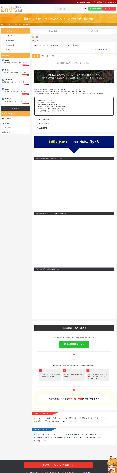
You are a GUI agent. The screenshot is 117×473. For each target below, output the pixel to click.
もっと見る (15, 108)
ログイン (109, 8)
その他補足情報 (42, 128)
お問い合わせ (6, 132)
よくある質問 (6, 127)
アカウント (44, 56)
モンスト (38, 418)
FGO (57, 421)
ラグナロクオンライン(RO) (62, 434)
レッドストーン (40, 441)
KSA (58, 75)
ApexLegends (57, 437)
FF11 (99, 437)
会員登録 (63, 89)
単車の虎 (72, 418)
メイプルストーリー (87, 437)
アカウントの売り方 (43, 119)
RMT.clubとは (6, 119)
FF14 (76, 434)
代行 (53, 56)
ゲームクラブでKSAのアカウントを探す (101, 49)
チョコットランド (41, 434)
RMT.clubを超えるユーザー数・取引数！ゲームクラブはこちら (96, 2)
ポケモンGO (67, 421)
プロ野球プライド (85, 418)
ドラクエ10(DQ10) (88, 434)
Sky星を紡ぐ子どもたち (44, 421)
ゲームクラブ (66, 45)
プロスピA (62, 418)
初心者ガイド (6, 123)
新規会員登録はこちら (74, 344)
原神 (54, 418)
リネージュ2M (100, 418)
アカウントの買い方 (43, 123)
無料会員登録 (95, 8)
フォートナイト (70, 437)
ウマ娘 (47, 418)
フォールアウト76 (41, 437)
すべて (36, 56)
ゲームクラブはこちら (58, 465)
